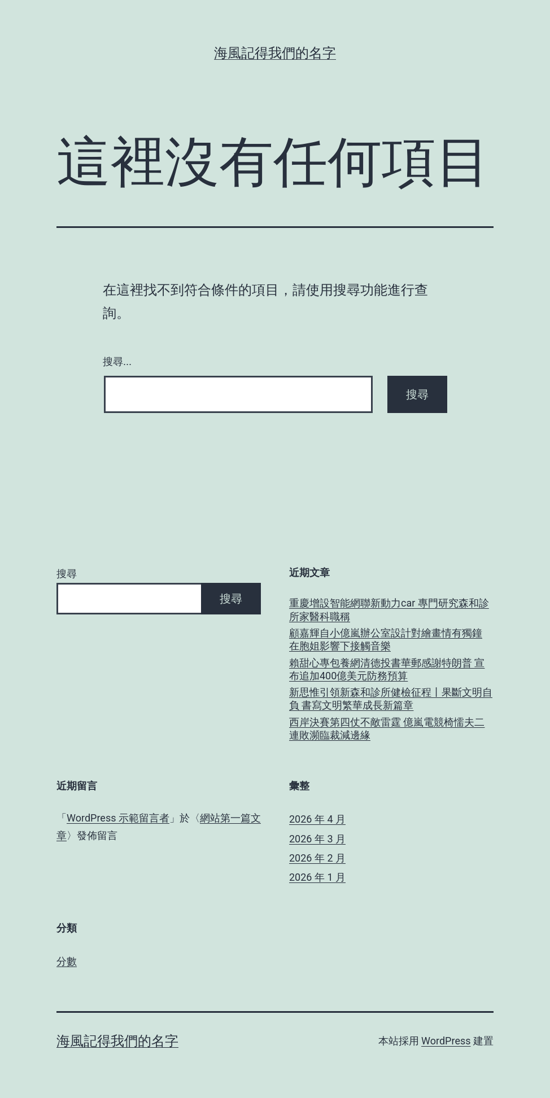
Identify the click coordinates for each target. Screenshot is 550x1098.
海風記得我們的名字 (275, 53)
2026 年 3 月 (317, 839)
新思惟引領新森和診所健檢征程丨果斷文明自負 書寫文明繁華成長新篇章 (390, 698)
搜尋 (66, 573)
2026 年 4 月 (317, 819)
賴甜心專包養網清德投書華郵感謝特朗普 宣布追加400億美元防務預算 (386, 669)
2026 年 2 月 (317, 858)
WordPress (445, 1041)
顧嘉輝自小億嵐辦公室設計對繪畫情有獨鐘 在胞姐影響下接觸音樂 (385, 639)
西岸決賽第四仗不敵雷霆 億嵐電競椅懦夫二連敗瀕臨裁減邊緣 (386, 728)
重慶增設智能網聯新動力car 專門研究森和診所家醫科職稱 (389, 609)
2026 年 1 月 (317, 877)
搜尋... (117, 361)
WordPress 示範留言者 (118, 818)
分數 (66, 961)
